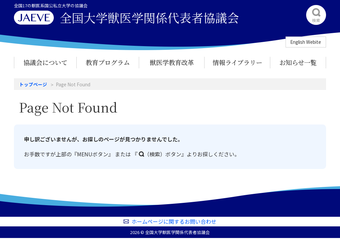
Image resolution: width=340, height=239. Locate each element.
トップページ (33, 84)
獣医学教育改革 (172, 62)
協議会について (45, 62)
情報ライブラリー (237, 62)
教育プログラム (108, 62)
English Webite (305, 42)
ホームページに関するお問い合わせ (173, 221)
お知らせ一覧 (298, 62)
